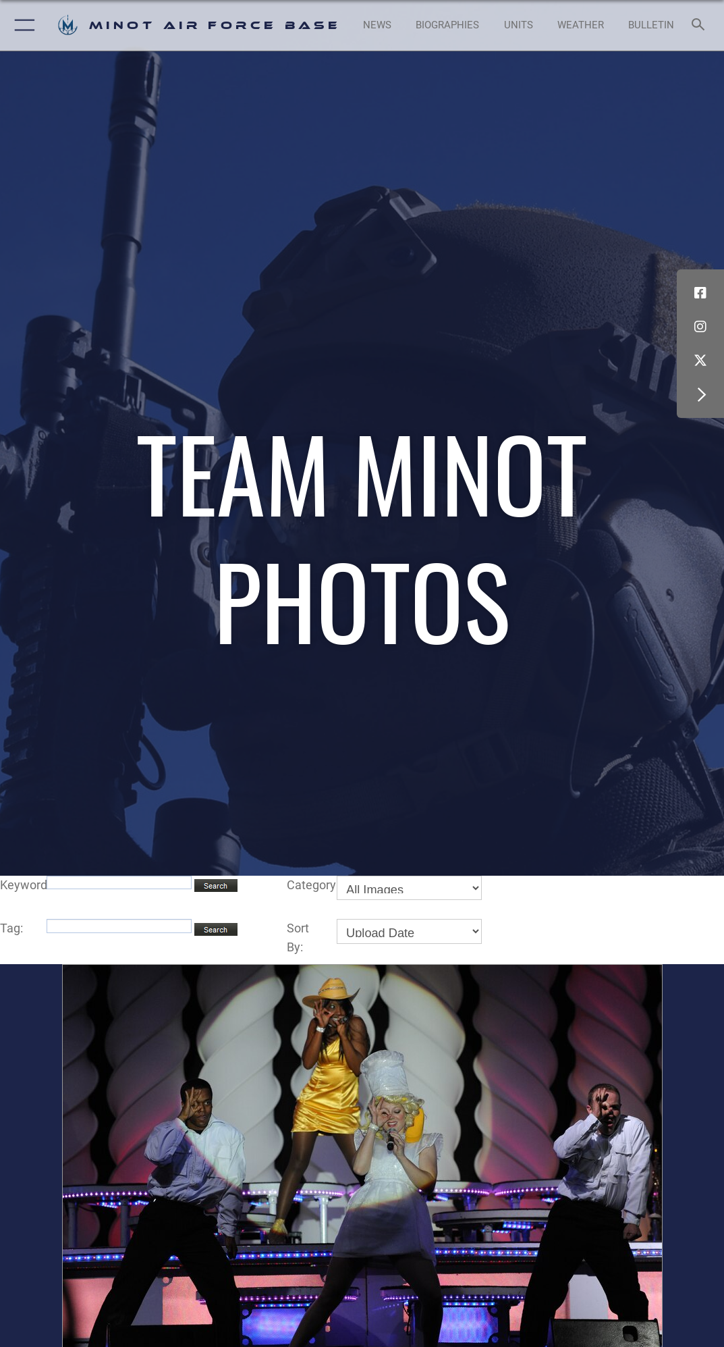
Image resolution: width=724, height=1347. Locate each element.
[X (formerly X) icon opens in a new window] (700, 360)
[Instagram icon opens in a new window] (700, 327)
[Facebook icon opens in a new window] (700, 293)
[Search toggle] (701, 25)
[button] (22, 25)
